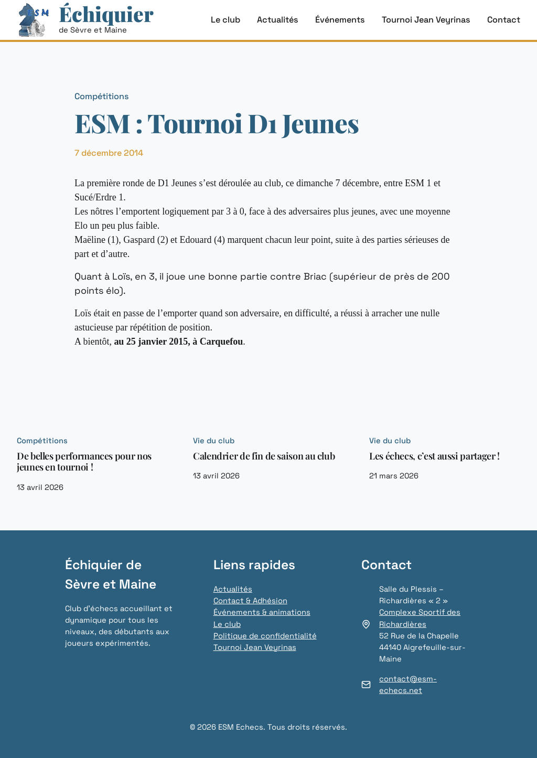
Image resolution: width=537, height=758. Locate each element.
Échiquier (106, 13)
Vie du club (213, 440)
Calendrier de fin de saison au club (264, 456)
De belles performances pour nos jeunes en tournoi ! (84, 462)
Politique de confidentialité (265, 635)
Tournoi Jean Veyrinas (254, 647)
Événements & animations (261, 612)
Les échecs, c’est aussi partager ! (434, 456)
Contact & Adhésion (250, 600)
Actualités (232, 589)
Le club (227, 624)
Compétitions (101, 96)
